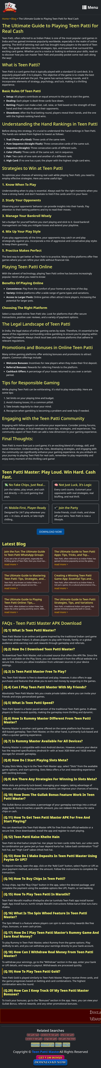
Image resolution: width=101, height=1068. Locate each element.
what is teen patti (67, 1035)
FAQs (66, 1045)
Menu (90, 7)
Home (5, 18)
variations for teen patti (49, 1035)
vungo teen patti (50, 1039)
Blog (13, 18)
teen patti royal (33, 1035)
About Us (47, 1045)
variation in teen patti (34, 1039)
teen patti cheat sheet (67, 1039)
